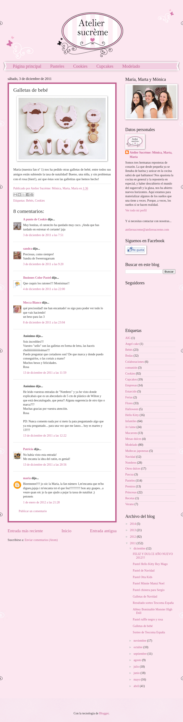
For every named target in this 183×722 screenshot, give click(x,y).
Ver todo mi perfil (136, 210)
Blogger (104, 713)
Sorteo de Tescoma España (149, 632)
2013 (133, 530)
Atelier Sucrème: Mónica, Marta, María (151, 154)
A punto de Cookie (35, 219)
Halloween (131, 409)
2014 (133, 523)
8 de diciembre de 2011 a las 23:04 (44, 322)
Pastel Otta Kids (142, 577)
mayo (137, 679)
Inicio (66, 531)
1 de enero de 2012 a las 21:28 (41, 502)
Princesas (131, 492)
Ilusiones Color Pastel (37, 277)
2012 (133, 536)
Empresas (131, 385)
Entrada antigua (103, 531)
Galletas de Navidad (145, 596)
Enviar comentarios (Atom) (41, 540)
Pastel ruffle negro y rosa (148, 619)
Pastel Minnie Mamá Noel (148, 583)
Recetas (130, 498)
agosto (138, 660)
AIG (128, 338)
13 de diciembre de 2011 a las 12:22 (44, 435)
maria (27, 478)
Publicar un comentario (33, 511)
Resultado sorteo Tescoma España (153, 603)
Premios (130, 486)
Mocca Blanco (32, 302)
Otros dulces (132, 468)
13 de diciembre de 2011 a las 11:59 (44, 372)
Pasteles (57, 66)
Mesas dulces (133, 438)
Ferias (129, 397)
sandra (27, 248)
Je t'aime (130, 427)
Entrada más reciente (25, 531)
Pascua (129, 474)
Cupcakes (105, 66)
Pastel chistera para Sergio (148, 590)
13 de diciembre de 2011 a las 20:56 (44, 464)
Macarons (131, 433)
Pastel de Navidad (143, 570)
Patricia (28, 449)
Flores (129, 403)
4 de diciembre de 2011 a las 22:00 (44, 289)
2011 (133, 543)
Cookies (80, 66)
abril (137, 686)
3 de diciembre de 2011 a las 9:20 (43, 264)
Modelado (131, 444)
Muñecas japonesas (137, 451)
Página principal (27, 66)
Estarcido (131, 391)
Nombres (130, 462)
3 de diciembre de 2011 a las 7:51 (43, 235)
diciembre (140, 548)
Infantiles (131, 421)
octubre (138, 647)
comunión (131, 367)
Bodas (129, 355)
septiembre (140, 653)
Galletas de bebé (142, 626)
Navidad (130, 456)
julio (137, 666)
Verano (129, 504)
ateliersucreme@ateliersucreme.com (147, 229)
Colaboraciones (134, 361)
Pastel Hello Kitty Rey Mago (150, 564)
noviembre (140, 640)
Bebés (30, 200)
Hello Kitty (132, 415)
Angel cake (132, 343)
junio (137, 673)
